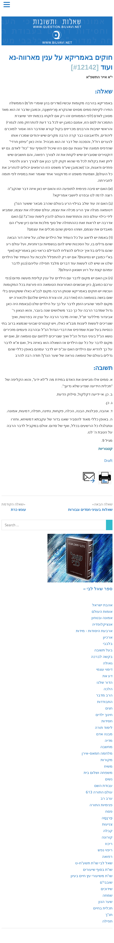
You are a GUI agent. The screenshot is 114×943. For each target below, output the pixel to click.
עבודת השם (103, 785)
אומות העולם (102, 611)
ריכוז (108, 844)
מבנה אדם (104, 734)
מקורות (106, 760)
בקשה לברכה (101, 656)
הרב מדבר (104, 695)
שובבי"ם (106, 882)
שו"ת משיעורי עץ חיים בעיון (91, 876)
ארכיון (107, 637)
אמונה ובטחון (101, 618)
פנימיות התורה (101, 805)
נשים (108, 779)
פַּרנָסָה (107, 818)
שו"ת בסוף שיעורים (97, 869)
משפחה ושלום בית (98, 772)
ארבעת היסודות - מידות (94, 631)
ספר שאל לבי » (97, 588)
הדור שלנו (104, 682)
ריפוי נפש (105, 850)
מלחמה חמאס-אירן (97, 753)
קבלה (107, 831)
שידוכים (106, 889)
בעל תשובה (103, 650)
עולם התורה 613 (99, 792)
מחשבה (106, 747)
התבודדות (104, 701)
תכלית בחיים (102, 908)
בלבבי (107, 643)
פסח (108, 811)
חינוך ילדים (104, 714)
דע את (107, 676)
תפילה (107, 921)
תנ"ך (108, 914)
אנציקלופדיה (102, 624)
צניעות (107, 824)
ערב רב (106, 798)
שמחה (107, 895)
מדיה (108, 740)
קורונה (107, 837)
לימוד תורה (103, 727)
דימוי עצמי (104, 669)
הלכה (108, 689)
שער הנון (105, 901)
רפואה (107, 856)
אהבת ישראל (102, 605)
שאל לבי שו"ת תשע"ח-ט (93, 863)
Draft (108, 460)
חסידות (106, 721)
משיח (108, 766)
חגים (108, 708)
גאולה (107, 663)
